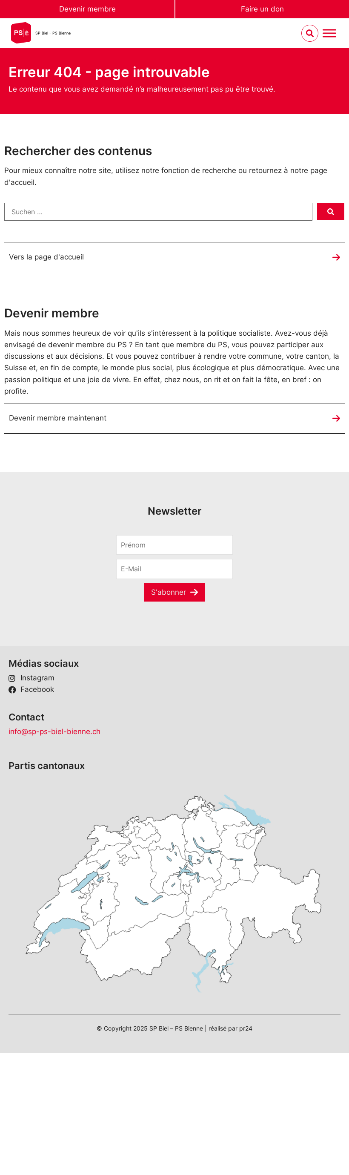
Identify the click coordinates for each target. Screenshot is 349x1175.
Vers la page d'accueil (46, 257)
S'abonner (168, 592)
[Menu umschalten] (329, 33)
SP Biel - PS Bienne (53, 33)
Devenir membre (87, 9)
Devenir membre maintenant (57, 418)
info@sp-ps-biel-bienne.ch (54, 731)
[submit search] (331, 212)
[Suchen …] (158, 212)
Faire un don (262, 9)
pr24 (245, 1028)
